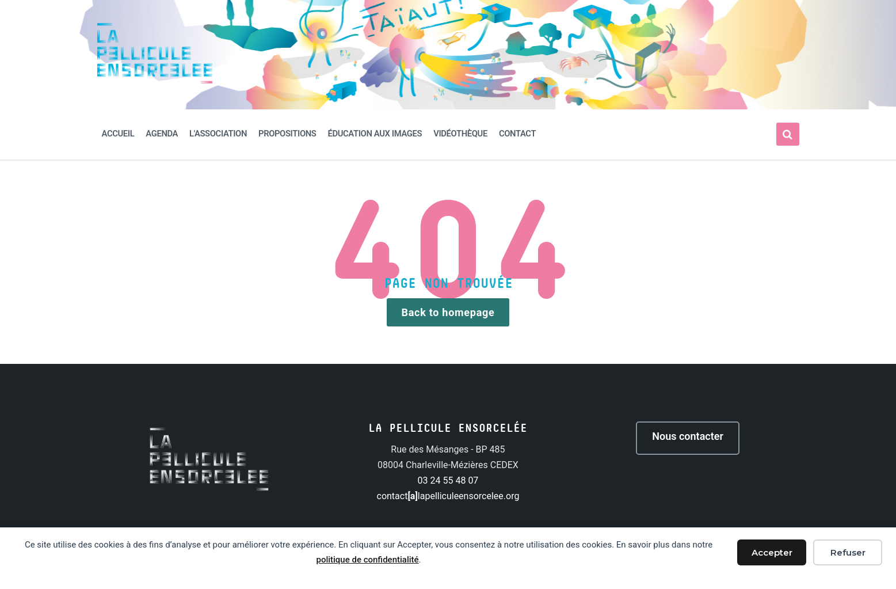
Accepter (772, 552)
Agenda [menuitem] (162, 133)
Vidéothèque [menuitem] (460, 133)
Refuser (848, 552)
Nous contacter (687, 436)
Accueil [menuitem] (118, 133)
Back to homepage (448, 312)
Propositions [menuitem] (287, 133)
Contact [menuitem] (517, 133)
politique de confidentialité (367, 559)
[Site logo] (154, 80)
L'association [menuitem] (218, 133)
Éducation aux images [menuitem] (374, 133)
